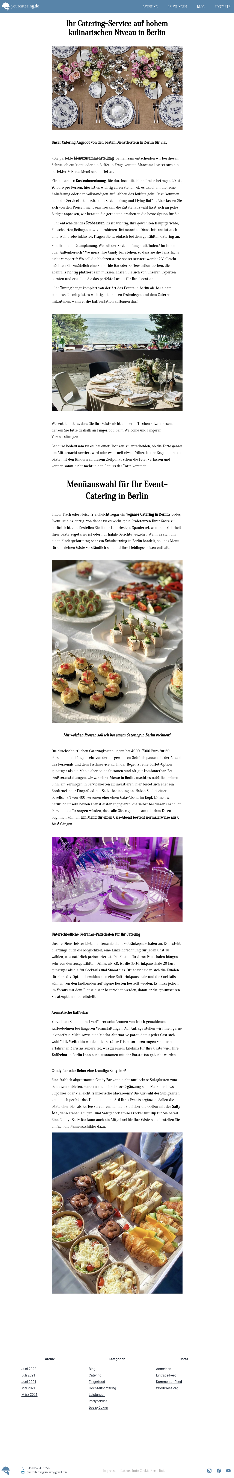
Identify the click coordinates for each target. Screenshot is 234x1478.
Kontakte (223, 7)
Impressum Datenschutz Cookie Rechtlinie (134, 1470)
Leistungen (177, 7)
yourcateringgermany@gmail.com (47, 1472)
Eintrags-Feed (166, 1375)
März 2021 (29, 1395)
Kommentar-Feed (169, 1382)
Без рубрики (98, 1407)
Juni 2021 (28, 1382)
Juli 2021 (28, 1375)
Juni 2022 (28, 1369)
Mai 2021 (28, 1388)
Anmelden (163, 1369)
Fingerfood (97, 1382)
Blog (201, 7)
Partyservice (98, 1401)
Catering (150, 7)
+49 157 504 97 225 (38, 1468)
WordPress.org (167, 1388)
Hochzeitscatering (102, 1388)
